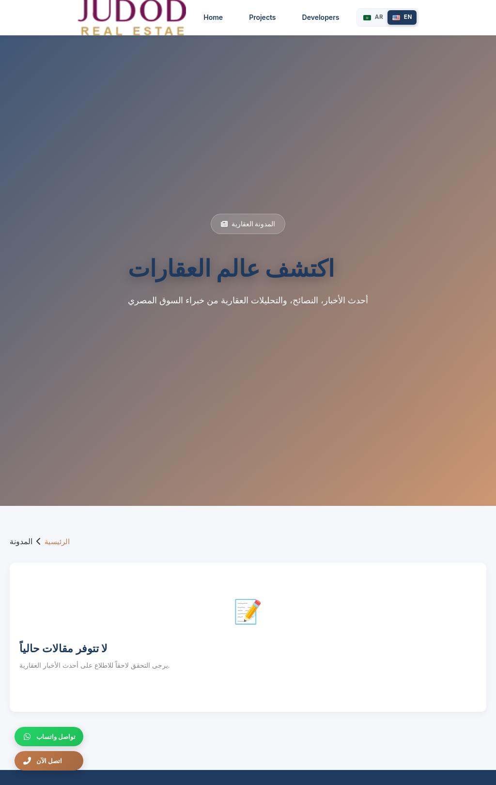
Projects (272, 17)
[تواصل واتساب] (49, 736)
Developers (331, 17)
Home (223, 17)
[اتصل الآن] (49, 760)
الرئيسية (57, 541)
